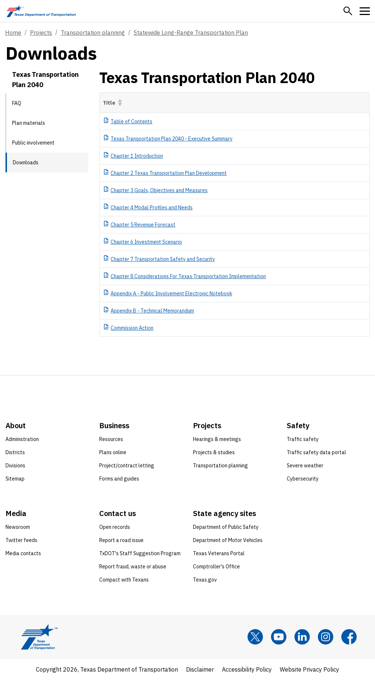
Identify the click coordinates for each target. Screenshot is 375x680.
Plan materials (28, 123)
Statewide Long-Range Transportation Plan (191, 32)
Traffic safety (303, 439)
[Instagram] (325, 636)
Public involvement (33, 142)
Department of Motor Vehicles (228, 540)
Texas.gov (205, 579)
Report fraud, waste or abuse (132, 566)
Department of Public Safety (226, 527)
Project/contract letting (126, 465)
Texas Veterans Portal (219, 553)
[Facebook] (349, 636)
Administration (22, 439)
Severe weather (305, 465)
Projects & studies (214, 452)
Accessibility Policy (247, 669)
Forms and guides (119, 478)
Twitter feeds (21, 540)
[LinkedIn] (302, 636)
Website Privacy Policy (309, 669)
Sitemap (15, 478)
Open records (114, 527)
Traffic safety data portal (316, 452)
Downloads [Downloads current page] (25, 162)
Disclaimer (200, 669)
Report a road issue (121, 540)
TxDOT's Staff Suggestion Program (140, 553)
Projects (41, 32)
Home (13, 32)
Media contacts (23, 553)
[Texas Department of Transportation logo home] (41, 11)
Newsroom (17, 527)
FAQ (16, 103)
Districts (15, 452)
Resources (111, 439)
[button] (348, 11)
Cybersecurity (303, 478)
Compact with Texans (124, 579)
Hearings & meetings (217, 439)
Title (114, 102)
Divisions (15, 465)
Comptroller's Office (216, 566)
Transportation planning (93, 32)
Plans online (112, 452)
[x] (255, 636)
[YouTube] (278, 636)
